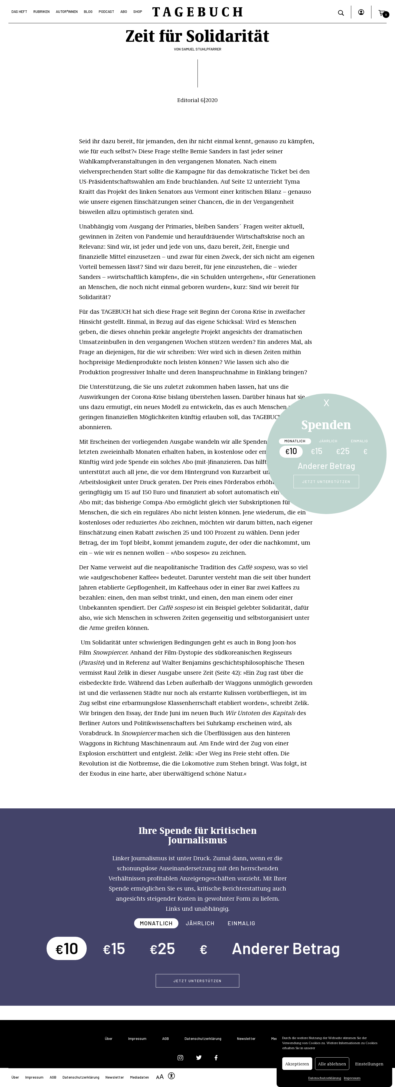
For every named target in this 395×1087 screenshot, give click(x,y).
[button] (381, 12)
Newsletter (246, 1038)
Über (108, 1038)
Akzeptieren (297, 1064)
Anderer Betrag (326, 466)
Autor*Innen (67, 11)
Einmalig (359, 441)
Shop (137, 11)
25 (343, 451)
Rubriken (41, 11)
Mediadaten (139, 1077)
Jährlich (328, 441)
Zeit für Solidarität (197, 35)
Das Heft (19, 11)
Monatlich (295, 441)
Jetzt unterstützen (326, 481)
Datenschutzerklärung (324, 1078)
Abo (123, 11)
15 (316, 451)
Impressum (352, 1078)
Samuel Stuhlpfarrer (201, 49)
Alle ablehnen (332, 1064)
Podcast (106, 11)
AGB (165, 1038)
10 (291, 451)
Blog (88, 11)
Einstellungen (369, 1064)
